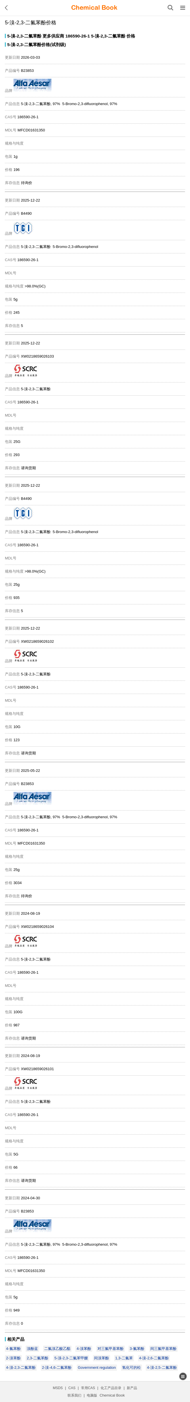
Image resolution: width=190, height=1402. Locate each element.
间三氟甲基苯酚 (163, 1348)
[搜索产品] (170, 8)
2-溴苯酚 (13, 1358)
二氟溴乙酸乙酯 (57, 1348)
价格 (130, 35)
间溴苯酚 (101, 1358)
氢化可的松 (131, 1367)
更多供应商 (53, 35)
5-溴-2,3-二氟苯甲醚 (71, 1358)
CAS (72, 1388)
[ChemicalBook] (94, 8)
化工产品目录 (111, 1388)
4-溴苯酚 (83, 1348)
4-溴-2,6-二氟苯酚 (154, 1358)
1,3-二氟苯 (124, 1358)
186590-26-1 (78, 35)
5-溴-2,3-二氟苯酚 (24, 35)
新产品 (132, 1388)
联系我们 (74, 1395)
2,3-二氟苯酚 (37, 1358)
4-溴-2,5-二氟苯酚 (161, 1367)
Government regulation (97, 1367)
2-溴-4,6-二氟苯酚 (57, 1367)
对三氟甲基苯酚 (110, 1348)
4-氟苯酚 (13, 1348)
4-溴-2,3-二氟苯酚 (21, 1367)
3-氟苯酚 (137, 1348)
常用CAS (88, 1388)
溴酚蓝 (32, 1348)
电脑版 (92, 1395)
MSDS (58, 1388)
